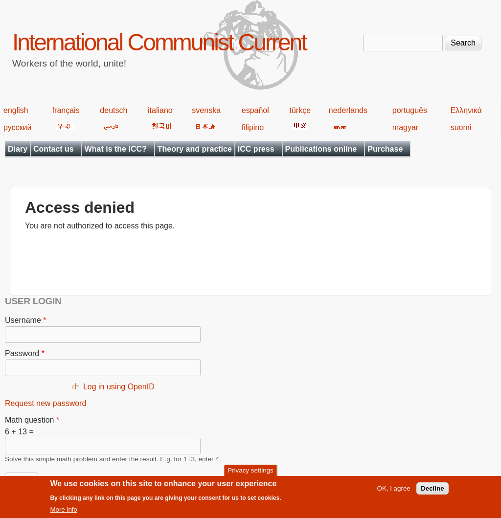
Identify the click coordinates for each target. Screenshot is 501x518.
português (409, 110)
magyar (405, 127)
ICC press (256, 149)
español (255, 110)
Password (25, 353)
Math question (32, 420)
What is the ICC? (116, 149)
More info (63, 513)
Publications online (321, 149)
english (15, 110)
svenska (206, 110)
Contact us (53, 149)
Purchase (385, 149)
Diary (17, 149)
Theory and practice (195, 149)
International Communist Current (159, 42)
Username (25, 320)
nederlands (348, 110)
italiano (160, 110)
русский (17, 127)
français (66, 110)
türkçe (300, 110)
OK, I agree (393, 491)
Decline (432, 491)
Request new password (45, 403)
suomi (461, 127)
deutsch (113, 110)
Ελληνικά (466, 110)
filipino (253, 127)
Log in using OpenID (119, 387)
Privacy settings (250, 473)
